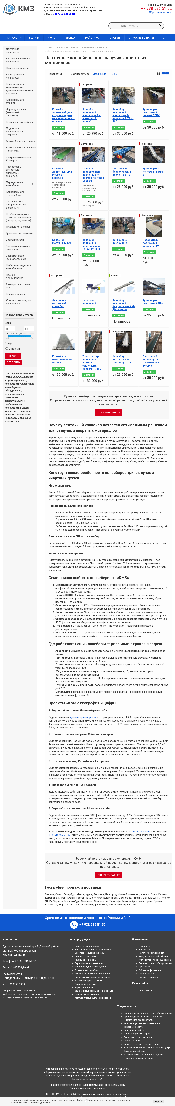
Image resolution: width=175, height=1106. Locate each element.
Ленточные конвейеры (21, 50)
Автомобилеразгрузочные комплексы (21, 149)
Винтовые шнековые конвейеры (21, 60)
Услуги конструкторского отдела (142, 1044)
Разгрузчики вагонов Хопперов (18, 159)
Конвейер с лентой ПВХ (119, 241)
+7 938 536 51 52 (156, 8)
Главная (49, 47)
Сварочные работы (134, 1051)
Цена (8, 322)
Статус (9, 343)
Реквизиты (145, 946)
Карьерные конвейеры (19, 122)
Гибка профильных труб (137, 1033)
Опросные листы (141, 37)
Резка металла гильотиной (138, 1058)
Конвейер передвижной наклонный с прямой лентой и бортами (93, 174)
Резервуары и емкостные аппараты (94, 973)
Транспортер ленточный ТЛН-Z (153, 171)
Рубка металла (132, 1040)
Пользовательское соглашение (87, 1088)
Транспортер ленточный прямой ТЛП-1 (151, 112)
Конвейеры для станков (15, 101)
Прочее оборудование (21, 276)
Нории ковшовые (84, 987)
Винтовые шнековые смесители (18, 248)
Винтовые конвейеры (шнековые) (93, 949)
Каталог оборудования (151, 952)
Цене (115, 74)
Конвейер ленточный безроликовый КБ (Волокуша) (123, 305)
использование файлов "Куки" (75, 1100)
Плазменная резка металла (139, 1019)
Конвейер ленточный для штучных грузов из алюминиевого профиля (63, 115)
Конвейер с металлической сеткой (62, 359)
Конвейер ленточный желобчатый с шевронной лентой (91, 115)
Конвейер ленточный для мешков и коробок (62, 173)
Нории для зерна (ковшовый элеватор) (21, 112)
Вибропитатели (15, 239)
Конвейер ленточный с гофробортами (121, 359)
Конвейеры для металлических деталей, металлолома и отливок (19, 89)
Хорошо (159, 1101)
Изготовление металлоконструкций (143, 1054)
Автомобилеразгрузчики (20, 141)
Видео (70, 37)
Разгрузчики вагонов (86, 984)
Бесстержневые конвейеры (15, 76)
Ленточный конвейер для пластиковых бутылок (151, 361)
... (166, 38)
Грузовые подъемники (19, 233)
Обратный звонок (160, 12)
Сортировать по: (80, 74)
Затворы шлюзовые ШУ (18, 286)
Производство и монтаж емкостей (143, 1016)
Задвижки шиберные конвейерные (94, 990)
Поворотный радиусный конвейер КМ (151, 243)
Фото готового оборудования (155, 959)
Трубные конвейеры (18, 226)
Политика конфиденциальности (107, 1084)
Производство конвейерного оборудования (148, 1013)
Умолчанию (99, 74)
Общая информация (150, 970)
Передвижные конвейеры (21, 184)
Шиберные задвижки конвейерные (18, 267)
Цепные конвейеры (21, 68)
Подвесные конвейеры (87, 970)
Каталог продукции (67, 47)
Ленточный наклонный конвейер (59, 303)
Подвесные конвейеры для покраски (21, 131)
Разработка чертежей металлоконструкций (147, 1047)
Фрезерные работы (134, 1030)
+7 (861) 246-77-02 (59, 835)
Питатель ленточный (89, 302)
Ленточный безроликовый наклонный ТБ (121, 171)
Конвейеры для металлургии (90, 966)
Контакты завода (148, 977)
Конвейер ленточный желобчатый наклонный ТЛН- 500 (122, 115)
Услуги (34, 37)
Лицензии (144, 949)
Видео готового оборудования (155, 963)
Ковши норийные (16, 294)
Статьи (115, 37)
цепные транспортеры (83, 717)
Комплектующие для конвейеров (18, 302)
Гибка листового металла (138, 1037)
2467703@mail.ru (140, 831)
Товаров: (54, 74)
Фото (54, 38)
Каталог (15, 38)
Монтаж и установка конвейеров (142, 1023)
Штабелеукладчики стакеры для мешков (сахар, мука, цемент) (18, 217)
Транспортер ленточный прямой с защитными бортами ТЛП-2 (92, 362)
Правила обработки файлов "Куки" (69, 1084)
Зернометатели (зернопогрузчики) (17, 257)
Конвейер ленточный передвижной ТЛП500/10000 (91, 244)
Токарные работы (133, 1026)
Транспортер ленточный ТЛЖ (153, 302)
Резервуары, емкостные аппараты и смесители (21, 171)
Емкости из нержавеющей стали (92, 977)
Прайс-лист (92, 37)
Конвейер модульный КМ (61, 241)
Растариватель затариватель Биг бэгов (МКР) (16, 204)
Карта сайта (145, 990)
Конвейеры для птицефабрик (15, 193)
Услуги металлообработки (153, 956)
